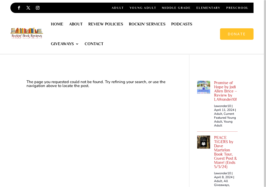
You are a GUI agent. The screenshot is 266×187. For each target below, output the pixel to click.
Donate (237, 34)
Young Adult (143, 8)
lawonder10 (222, 106)
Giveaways (62, 44)
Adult (118, 8)
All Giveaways (221, 183)
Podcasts (181, 24)
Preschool (237, 8)
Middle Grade (176, 8)
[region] (133, 93)
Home (57, 24)
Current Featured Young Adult (225, 118)
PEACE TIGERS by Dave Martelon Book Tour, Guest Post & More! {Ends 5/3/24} (225, 152)
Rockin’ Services (147, 24)
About (76, 24)
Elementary (208, 8)
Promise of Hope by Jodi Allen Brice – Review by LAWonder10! (225, 91)
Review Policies (105, 24)
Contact (94, 44)
